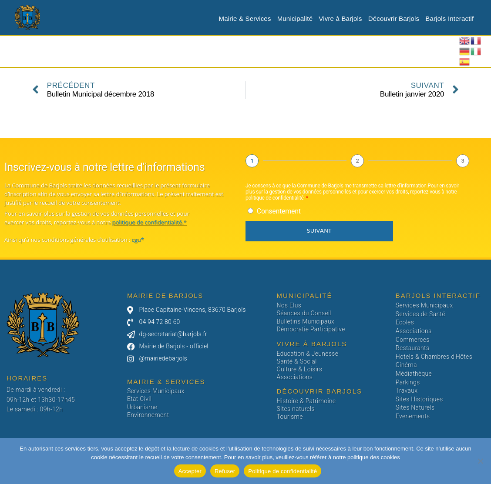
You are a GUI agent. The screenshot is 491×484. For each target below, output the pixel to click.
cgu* (137, 240)
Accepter (190, 471)
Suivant (319, 230)
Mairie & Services (245, 18)
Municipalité (295, 18)
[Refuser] (480, 461)
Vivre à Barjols (340, 18)
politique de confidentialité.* (149, 222)
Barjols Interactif (449, 18)
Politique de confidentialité (282, 471)
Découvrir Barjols (394, 18)
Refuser (225, 471)
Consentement (279, 211)
